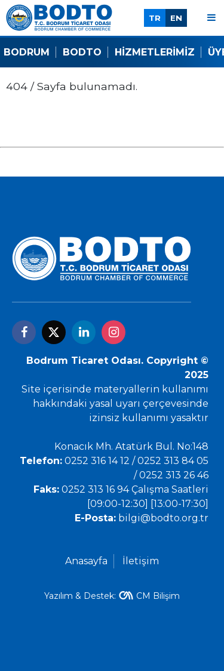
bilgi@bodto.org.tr (163, 518)
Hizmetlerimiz (155, 52)
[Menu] (211, 17)
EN (176, 18)
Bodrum (27, 52)
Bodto (82, 52)
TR (155, 18)
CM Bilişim (158, 595)
